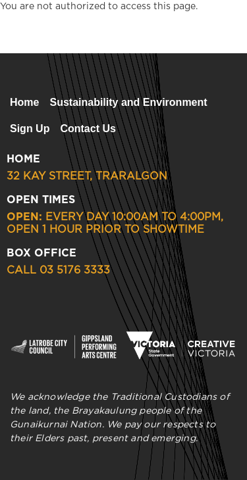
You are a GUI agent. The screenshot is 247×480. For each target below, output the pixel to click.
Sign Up (29, 128)
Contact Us (87, 128)
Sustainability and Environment (128, 102)
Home (24, 102)
